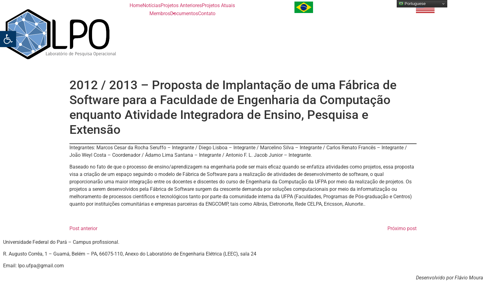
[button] (8, 39)
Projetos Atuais (218, 5)
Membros (159, 13)
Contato (206, 13)
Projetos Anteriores (181, 5)
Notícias (152, 5)
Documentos (184, 13)
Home (136, 5)
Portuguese (412, 3)
